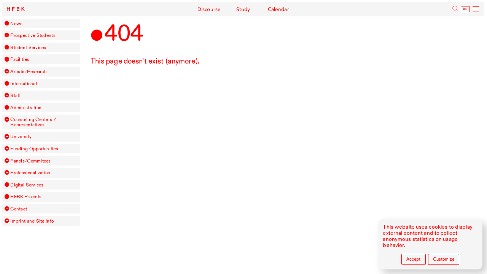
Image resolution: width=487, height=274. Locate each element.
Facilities (19, 59)
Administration (25, 107)
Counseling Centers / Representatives (33, 122)
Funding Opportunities (34, 148)
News (16, 23)
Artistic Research (28, 71)
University (21, 136)
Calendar (277, 9)
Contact (18, 208)
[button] (7, 23)
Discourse (210, 9)
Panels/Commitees (30, 160)
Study (243, 9)
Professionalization (30, 172)
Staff (15, 95)
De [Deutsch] (465, 9)
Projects (25, 196)
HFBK (17, 9)
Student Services (28, 47)
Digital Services (26, 184)
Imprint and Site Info (32, 220)
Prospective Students (32, 35)
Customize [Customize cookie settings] (443, 259)
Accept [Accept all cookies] (413, 259)
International (23, 83)
